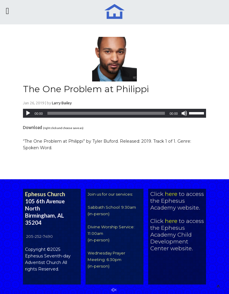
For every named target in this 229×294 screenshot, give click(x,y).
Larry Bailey (62, 103)
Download (32, 127)
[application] (114, 113)
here (171, 194)
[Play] (28, 113)
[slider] (106, 113)
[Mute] (184, 113)
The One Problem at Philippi (86, 89)
